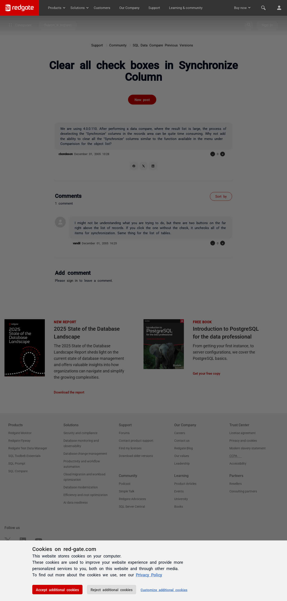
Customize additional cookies (164, 589)
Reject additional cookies (112, 589)
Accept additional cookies (57, 589)
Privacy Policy (149, 575)
